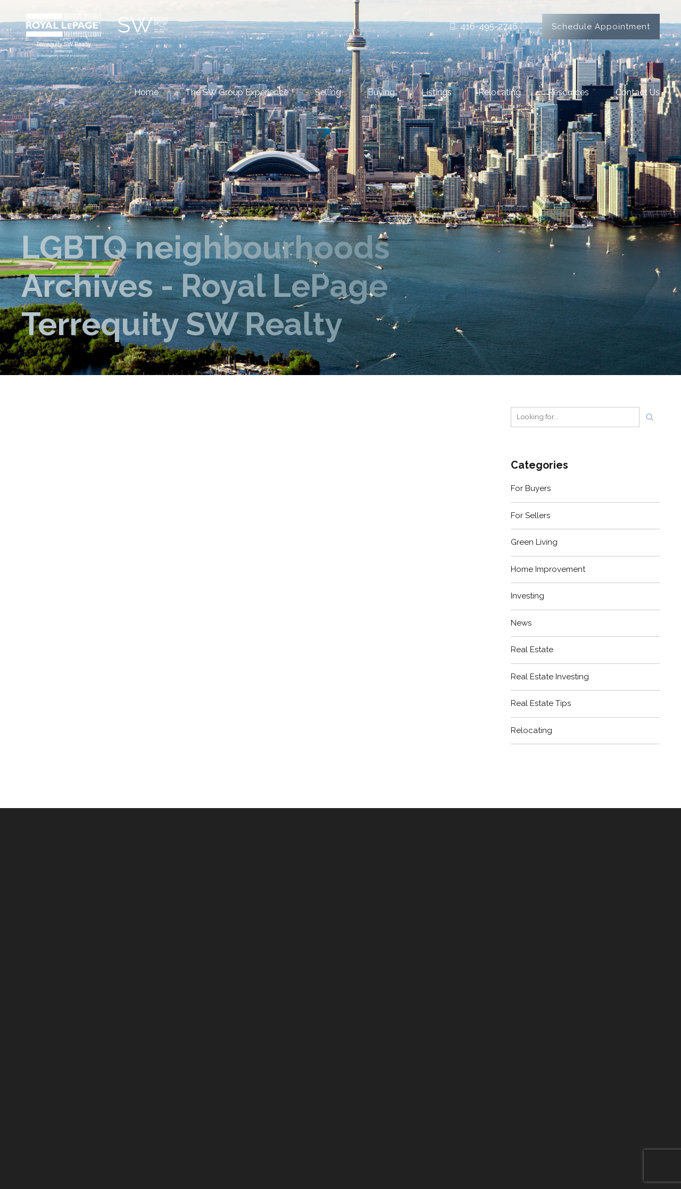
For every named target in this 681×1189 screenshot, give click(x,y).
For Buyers (531, 488)
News (521, 623)
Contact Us (638, 92)
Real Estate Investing (550, 676)
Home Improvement (548, 569)
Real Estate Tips (541, 703)
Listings (436, 92)
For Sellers (530, 515)
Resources (568, 92)
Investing (527, 596)
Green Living (534, 542)
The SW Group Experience (236, 92)
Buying (381, 92)
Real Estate (532, 649)
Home (146, 92)
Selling (328, 92)
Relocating (499, 92)
